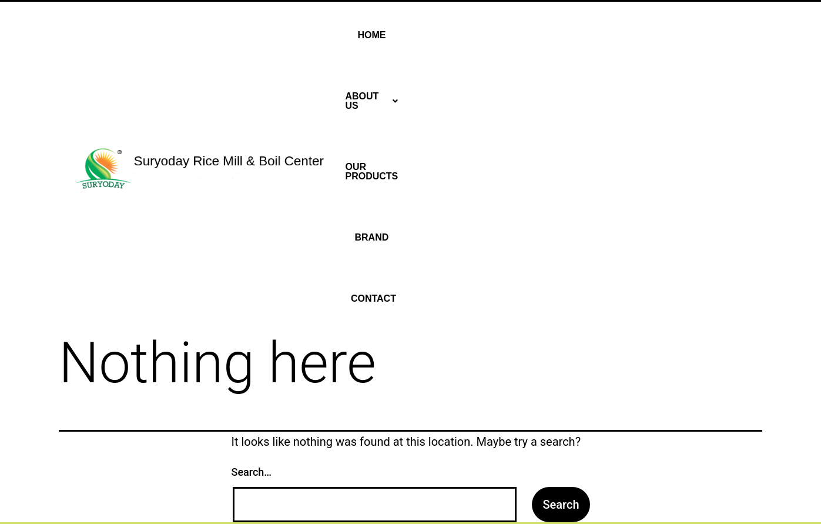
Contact (725, 35)
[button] (520, 35)
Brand (672, 35)
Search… (252, 208)
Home (462, 35)
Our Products (602, 35)
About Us (520, 35)
